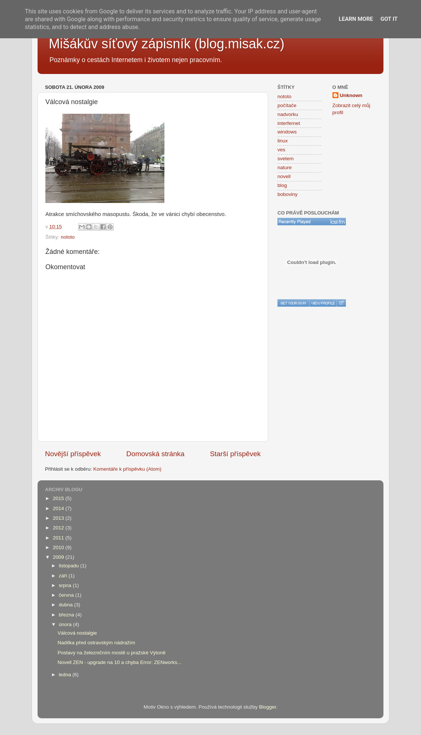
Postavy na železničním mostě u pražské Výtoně (111, 652)
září (63, 575)
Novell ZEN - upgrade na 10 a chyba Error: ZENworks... (119, 662)
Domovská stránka (155, 454)
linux (282, 141)
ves (281, 149)
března (67, 615)
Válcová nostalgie (77, 633)
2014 (59, 508)
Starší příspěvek (235, 454)
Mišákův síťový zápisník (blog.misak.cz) (167, 43)
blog (282, 185)
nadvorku (287, 114)
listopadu (69, 565)
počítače (286, 105)
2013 (59, 518)
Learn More (356, 19)
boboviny (287, 194)
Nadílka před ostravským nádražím (96, 642)
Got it (389, 19)
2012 (59, 528)
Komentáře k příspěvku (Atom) (127, 469)
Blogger (267, 707)
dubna (66, 604)
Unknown (351, 95)
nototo (68, 237)
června (67, 595)
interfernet (288, 123)
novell (283, 176)
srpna (66, 585)
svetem (285, 158)
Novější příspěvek (73, 454)
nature (284, 167)
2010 (59, 547)
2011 (59, 538)
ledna (66, 674)
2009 (59, 557)
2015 (59, 498)
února (66, 624)
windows (287, 132)
